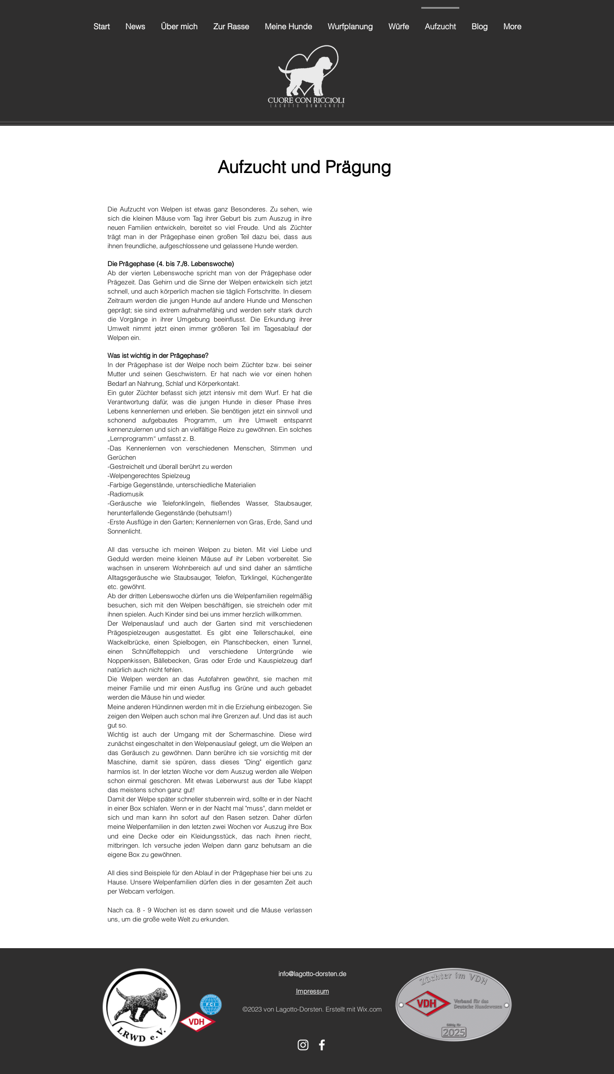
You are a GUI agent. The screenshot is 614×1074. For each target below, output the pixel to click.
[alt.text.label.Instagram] (303, 1045)
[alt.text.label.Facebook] (322, 1045)
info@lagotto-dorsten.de (312, 974)
